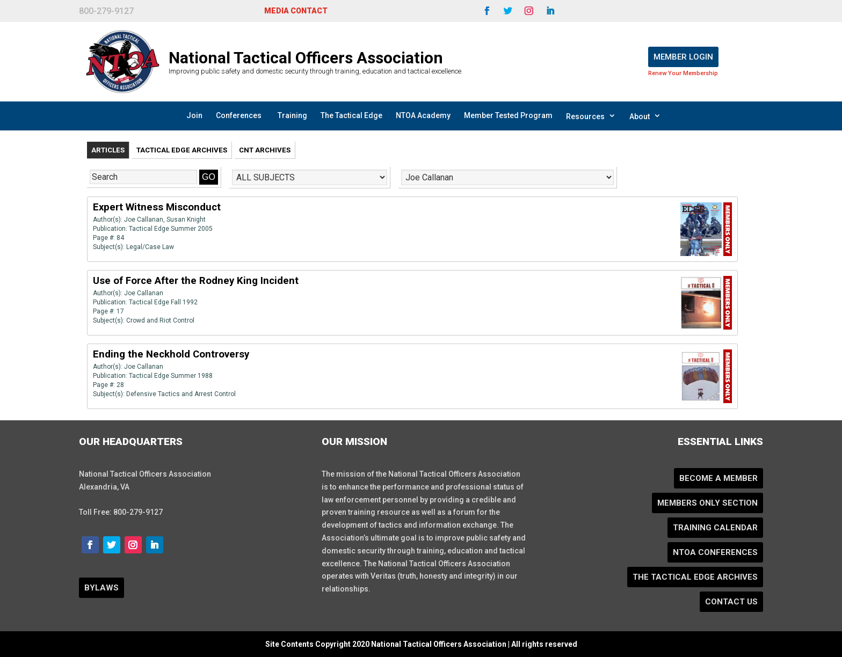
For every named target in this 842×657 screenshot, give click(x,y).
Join (194, 115)
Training (292, 115)
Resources (591, 116)
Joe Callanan (143, 219)
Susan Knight (186, 219)
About (645, 116)
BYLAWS (101, 588)
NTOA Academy (423, 115)
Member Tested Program (508, 115)
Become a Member (718, 478)
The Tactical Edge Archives (695, 577)
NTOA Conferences (715, 552)
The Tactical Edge (351, 115)
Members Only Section (707, 503)
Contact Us (731, 602)
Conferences (239, 115)
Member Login (683, 57)
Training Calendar (715, 527)
